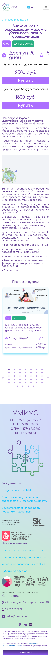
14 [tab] (42, 372)
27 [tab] (36, 379)
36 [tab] (17, 386)
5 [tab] (31, 369)
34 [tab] (36, 382)
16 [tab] (14, 376)
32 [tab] (25, 382)
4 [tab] (25, 369)
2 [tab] (14, 369)
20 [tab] (36, 376)
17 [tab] (20, 376)
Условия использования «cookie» (23, 564)
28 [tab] (42, 379)
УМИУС (25, 413)
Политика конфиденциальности (24, 557)
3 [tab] (20, 369)
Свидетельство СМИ (16, 490)
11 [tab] (25, 372)
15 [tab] (9, 376)
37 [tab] (22, 386)
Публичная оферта (14, 571)
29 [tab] (9, 382)
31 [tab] (20, 382)
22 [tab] (9, 379)
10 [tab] (20, 372)
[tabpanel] (25, 321)
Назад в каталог (16, 19)
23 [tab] (14, 379)
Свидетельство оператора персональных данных (21, 509)
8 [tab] (9, 372)
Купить (25, 80)
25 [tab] (25, 379)
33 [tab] (31, 382)
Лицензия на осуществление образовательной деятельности (24, 499)
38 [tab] (28, 386)
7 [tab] (42, 369)
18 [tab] (25, 376)
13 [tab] (36, 372)
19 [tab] (31, 376)
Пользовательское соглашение (23, 550)
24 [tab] (20, 379)
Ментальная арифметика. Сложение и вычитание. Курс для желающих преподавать (23, 328)
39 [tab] (33, 386)
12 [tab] (31, 372)
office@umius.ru (14, 616)
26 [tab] (31, 379)
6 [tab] (36, 369)
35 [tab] (42, 382)
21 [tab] (42, 376)
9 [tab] (14, 372)
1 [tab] (9, 369)
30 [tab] (14, 382)
